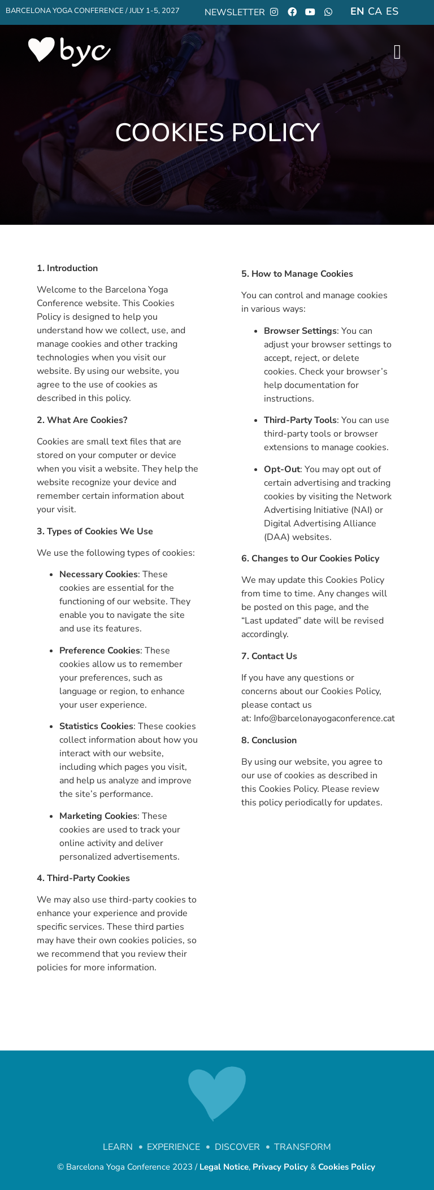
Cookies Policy (347, 1166)
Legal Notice (224, 1166)
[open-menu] (397, 52)
